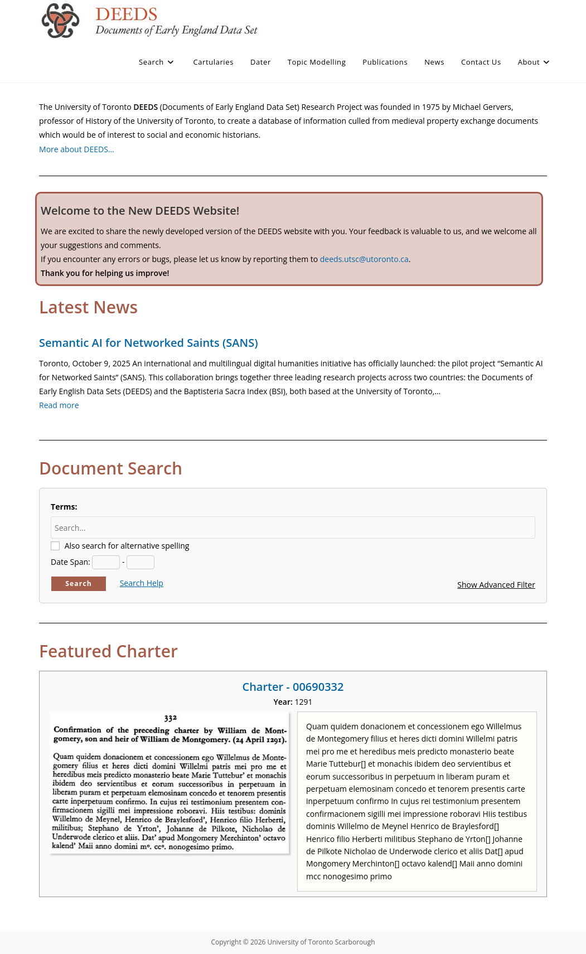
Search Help (141, 583)
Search (78, 583)
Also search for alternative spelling (127, 545)
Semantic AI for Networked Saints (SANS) (148, 342)
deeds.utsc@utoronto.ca (364, 259)
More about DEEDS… (76, 149)
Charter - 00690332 (292, 686)
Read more (59, 405)
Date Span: (70, 561)
